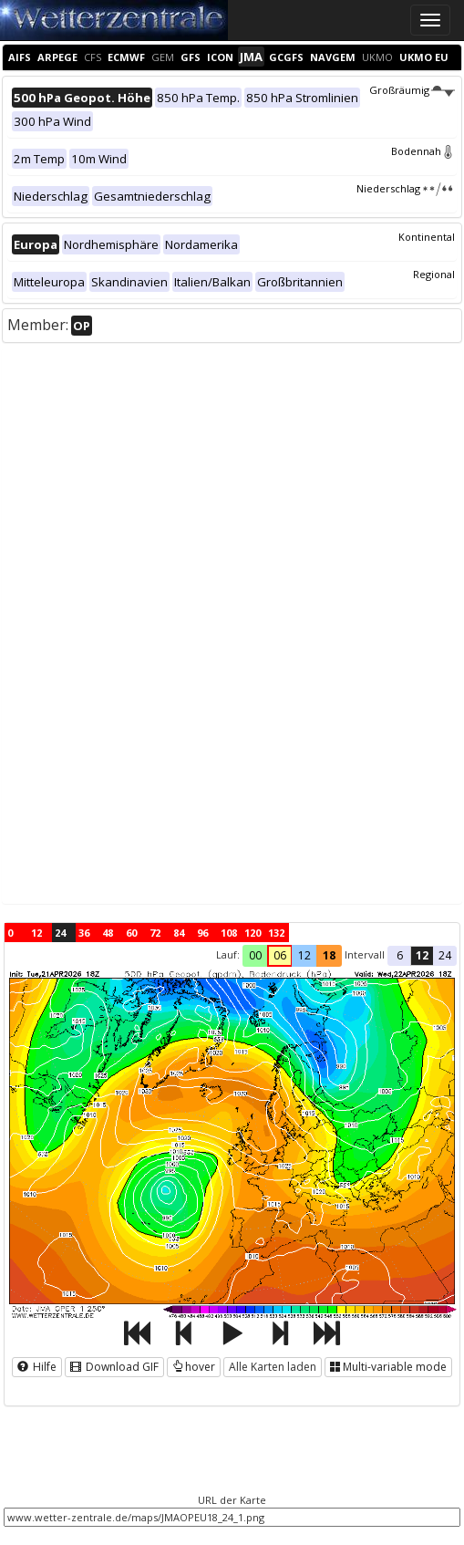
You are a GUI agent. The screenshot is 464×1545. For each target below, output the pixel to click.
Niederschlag (405, 188)
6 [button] (400, 955)
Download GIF (114, 1366)
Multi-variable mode (388, 1366)
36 (83, 932)
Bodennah (423, 151)
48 (107, 932)
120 (252, 932)
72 (155, 932)
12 (36, 932)
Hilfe (37, 1366)
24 (60, 932)
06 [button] (279, 955)
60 (131, 932)
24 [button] (444, 955)
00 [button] (255, 955)
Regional (434, 274)
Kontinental (426, 237)
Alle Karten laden (272, 1366)
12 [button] (304, 955)
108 (229, 932)
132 (276, 932)
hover (193, 1366)
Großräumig (412, 90)
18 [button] (329, 955)
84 (178, 932)
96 (202, 932)
